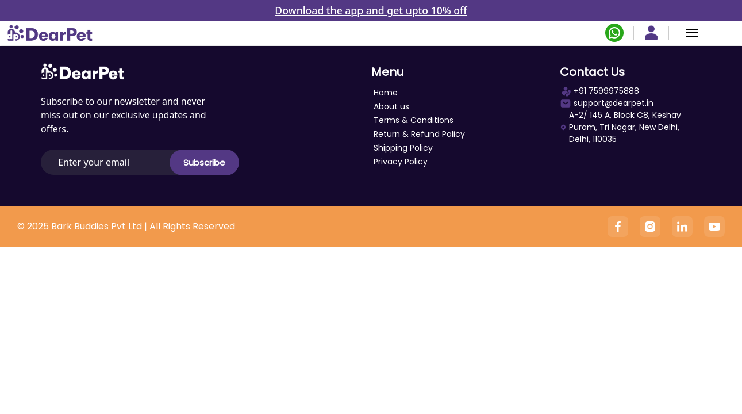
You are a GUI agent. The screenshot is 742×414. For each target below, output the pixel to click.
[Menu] (692, 32)
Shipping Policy (403, 148)
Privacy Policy (401, 161)
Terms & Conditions (413, 120)
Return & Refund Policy (419, 134)
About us (391, 106)
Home (386, 92)
